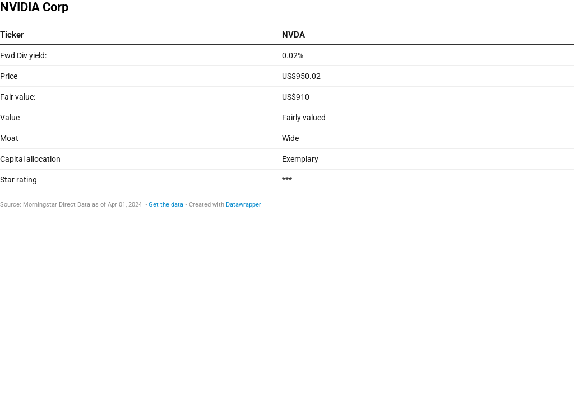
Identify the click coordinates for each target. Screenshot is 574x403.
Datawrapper (243, 204)
